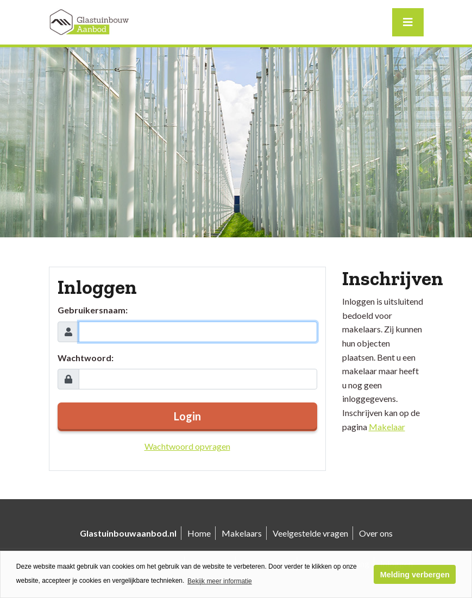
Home (199, 533)
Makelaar (387, 426)
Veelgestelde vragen (310, 533)
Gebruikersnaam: (93, 310)
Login (187, 416)
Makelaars (242, 533)
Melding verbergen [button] (415, 574)
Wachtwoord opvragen (187, 446)
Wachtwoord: (86, 357)
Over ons (376, 533)
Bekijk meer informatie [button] (219, 581)
